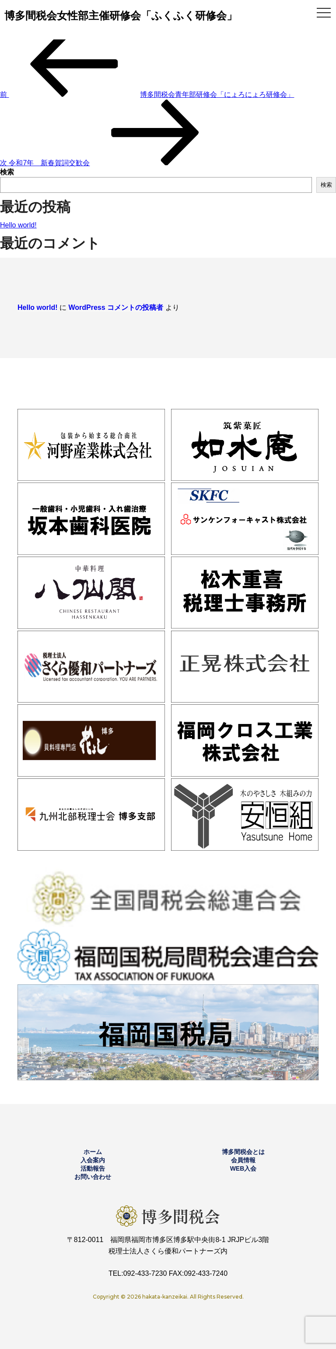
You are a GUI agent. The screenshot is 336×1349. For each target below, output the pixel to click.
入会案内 (92, 1160)
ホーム (93, 1151)
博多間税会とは (243, 1151)
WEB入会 (243, 1168)
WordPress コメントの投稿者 (115, 307)
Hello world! (18, 225)
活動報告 (92, 1168)
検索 (7, 172)
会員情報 (243, 1160)
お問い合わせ (92, 1176)
